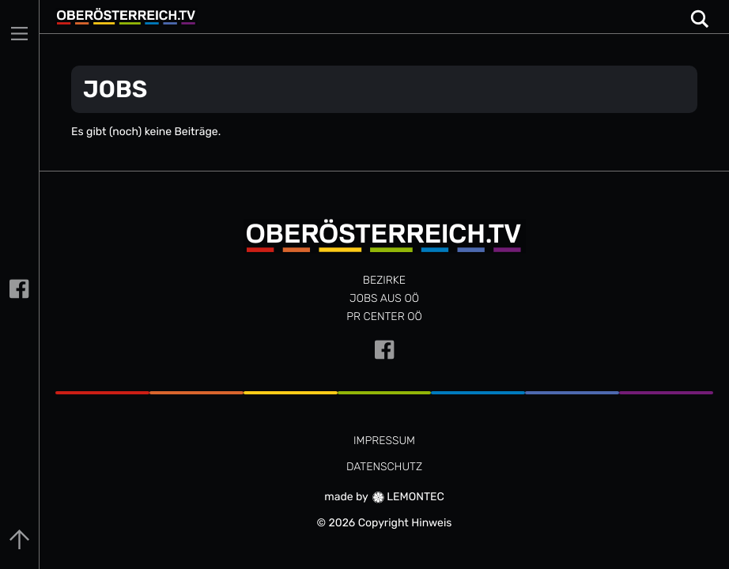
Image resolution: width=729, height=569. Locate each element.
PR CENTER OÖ (384, 316)
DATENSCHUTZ (384, 466)
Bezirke (384, 280)
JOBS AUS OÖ (384, 298)
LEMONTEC (408, 496)
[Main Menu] (19, 33)
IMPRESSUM (384, 440)
